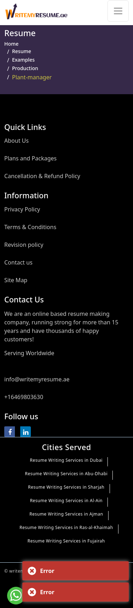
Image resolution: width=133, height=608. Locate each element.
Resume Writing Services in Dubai (66, 460)
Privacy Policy (22, 209)
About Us (16, 140)
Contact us (18, 262)
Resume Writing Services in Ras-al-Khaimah (66, 527)
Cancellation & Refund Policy (42, 176)
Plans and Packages (30, 158)
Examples (23, 59)
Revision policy (23, 245)
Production (25, 68)
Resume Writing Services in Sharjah (66, 487)
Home (11, 43)
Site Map (15, 280)
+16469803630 (23, 397)
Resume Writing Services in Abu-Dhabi (66, 474)
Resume (21, 51)
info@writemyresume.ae (37, 379)
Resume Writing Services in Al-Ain (66, 501)
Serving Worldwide (29, 353)
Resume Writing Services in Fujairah (66, 541)
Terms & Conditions (30, 227)
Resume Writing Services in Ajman (66, 514)
